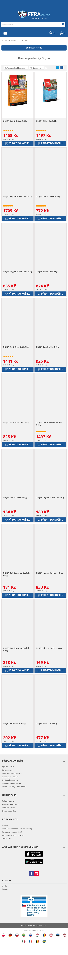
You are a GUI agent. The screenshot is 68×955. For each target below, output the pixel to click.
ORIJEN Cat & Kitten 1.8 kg (48, 198)
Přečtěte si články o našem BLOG (14, 797)
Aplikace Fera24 (8, 777)
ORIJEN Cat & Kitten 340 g (15, 504)
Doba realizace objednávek (12, 784)
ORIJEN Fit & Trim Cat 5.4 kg (16, 351)
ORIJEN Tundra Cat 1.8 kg (47, 351)
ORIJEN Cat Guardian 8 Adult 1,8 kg (16, 658)
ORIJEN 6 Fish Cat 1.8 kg (46, 275)
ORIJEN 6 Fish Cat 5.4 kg (46, 122)
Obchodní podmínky (10, 790)
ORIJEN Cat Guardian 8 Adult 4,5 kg (49, 429)
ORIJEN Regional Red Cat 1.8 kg (17, 275)
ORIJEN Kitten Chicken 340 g (49, 657)
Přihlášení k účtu (8, 818)
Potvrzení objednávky (10, 815)
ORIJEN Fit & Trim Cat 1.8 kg (16, 428)
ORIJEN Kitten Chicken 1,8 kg (49, 581)
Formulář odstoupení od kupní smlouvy (17, 839)
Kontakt (5, 899)
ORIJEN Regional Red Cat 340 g (50, 504)
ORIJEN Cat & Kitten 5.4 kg (15, 122)
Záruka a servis (7, 849)
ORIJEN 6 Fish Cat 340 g (46, 734)
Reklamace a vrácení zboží (12, 842)
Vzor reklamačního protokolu (13, 846)
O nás (4, 897)
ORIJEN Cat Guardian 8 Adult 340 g (16, 582)
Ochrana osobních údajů (11, 794)
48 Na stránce (36, 68)
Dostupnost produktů (10, 787)
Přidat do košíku (17, 144)
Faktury (5, 836)
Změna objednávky (9, 822)
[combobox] (33, 24)
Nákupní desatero (9, 811)
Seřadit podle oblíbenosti (16, 68)
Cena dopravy (7, 781)
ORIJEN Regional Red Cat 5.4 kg (17, 198)
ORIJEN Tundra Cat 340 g (14, 734)
